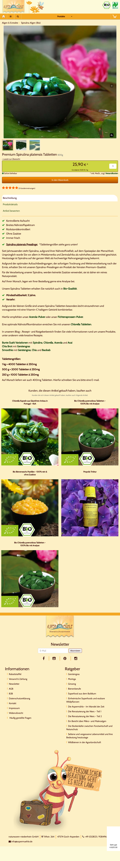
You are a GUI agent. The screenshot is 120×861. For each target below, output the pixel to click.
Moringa (72, 682)
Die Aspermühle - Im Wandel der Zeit (86, 709)
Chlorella (48, 345)
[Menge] (112, 169)
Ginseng (72, 687)
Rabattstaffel (15, 677)
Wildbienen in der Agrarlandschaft (84, 745)
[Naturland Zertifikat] (115, 5)
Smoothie (7, 353)
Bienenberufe (74, 692)
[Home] (4, 16)
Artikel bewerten (11, 213)
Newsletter (14, 687)
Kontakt (12, 706)
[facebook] (44, 662)
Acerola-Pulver (37, 320)
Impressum (14, 711)
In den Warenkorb (60, 183)
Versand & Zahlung (18, 682)
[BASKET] (114, 16)
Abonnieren (75, 654)
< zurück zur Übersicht (11, 162)
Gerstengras (23, 349)
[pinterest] (65, 662)
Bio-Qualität (70, 291)
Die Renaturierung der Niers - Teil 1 (84, 714)
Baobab (46, 353)
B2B (11, 696)
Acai (70, 345)
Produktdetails (10, 207)
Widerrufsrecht (16, 716)
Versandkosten (111, 176)
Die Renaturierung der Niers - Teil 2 (85, 719)
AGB (11, 692)
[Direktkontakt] (58, 794)
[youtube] (54, 662)
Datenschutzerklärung (19, 701)
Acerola (58, 345)
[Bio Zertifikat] (106, 5)
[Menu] (10, 16)
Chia (34, 353)
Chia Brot (7, 349)
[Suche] (17, 16)
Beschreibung (10, 201)
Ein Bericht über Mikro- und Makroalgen (87, 724)
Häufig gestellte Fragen (20, 721)
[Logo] (60, 630)
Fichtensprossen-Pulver (70, 320)
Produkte (61, 16)
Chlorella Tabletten (81, 327)
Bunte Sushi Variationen (15, 345)
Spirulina (37, 345)
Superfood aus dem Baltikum (82, 696)
